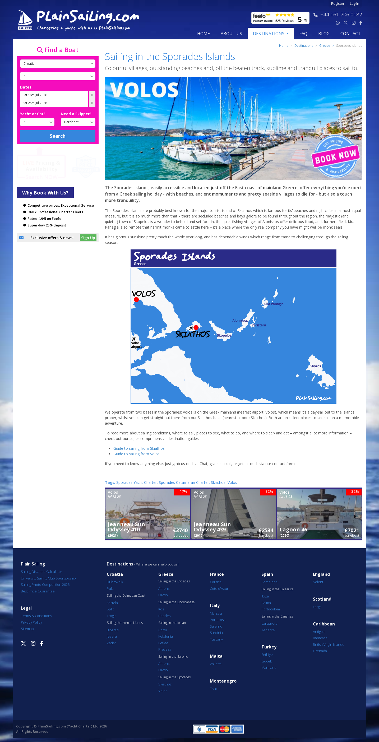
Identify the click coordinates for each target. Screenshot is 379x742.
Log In (354, 3)
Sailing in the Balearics (277, 589)
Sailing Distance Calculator (41, 571)
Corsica (215, 581)
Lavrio (163, 594)
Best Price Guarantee (38, 591)
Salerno (216, 626)
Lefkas (163, 643)
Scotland (322, 599)
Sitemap (27, 628)
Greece (165, 574)
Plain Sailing (33, 564)
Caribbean (324, 624)
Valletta (215, 663)
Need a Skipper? (76, 113)
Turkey (268, 647)
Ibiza (265, 596)
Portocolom (270, 609)
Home (203, 33)
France (217, 574)
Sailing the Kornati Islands (125, 623)
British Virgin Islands (328, 644)
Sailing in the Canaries (277, 616)
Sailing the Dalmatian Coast (126, 595)
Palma (266, 602)
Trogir (111, 615)
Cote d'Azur (219, 588)
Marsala (216, 613)
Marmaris (268, 667)
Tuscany (216, 639)
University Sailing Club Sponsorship (48, 578)
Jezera (112, 636)
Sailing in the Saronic (173, 656)
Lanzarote (269, 623)
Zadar (111, 643)
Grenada (320, 650)
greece (324, 45)
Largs (317, 606)
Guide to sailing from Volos (136, 453)
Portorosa (217, 619)
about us (231, 33)
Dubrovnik (115, 581)
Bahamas (320, 638)
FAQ (303, 33)
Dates (25, 87)
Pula (110, 588)
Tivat (213, 688)
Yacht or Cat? (32, 113)
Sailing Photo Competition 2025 (45, 584)
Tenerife (268, 630)
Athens (163, 588)
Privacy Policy (31, 622)
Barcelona (269, 581)
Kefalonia (165, 636)
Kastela (112, 602)
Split (110, 609)
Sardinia (216, 632)
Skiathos (165, 684)
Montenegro (223, 681)
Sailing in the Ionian (172, 623)
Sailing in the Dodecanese (176, 602)
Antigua (319, 631)
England (321, 574)
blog (324, 33)
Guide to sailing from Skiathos (139, 448)
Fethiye (267, 654)
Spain (267, 574)
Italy (215, 605)
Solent (318, 581)
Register (337, 3)
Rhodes (164, 615)
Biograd (113, 630)
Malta (216, 656)
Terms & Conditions (36, 615)
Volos (162, 690)
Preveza (164, 649)
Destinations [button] (269, 33)
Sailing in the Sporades (174, 677)
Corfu (162, 630)
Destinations (303, 45)
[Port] (57, 76)
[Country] (57, 63)
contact (350, 33)
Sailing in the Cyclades (174, 581)
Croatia (115, 574)
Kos (161, 609)
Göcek (266, 661)
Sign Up (88, 237)
